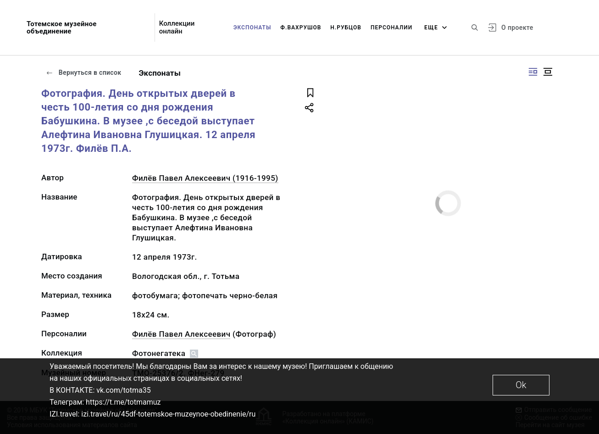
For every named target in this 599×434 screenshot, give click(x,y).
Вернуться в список (83, 72)
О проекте (517, 27)
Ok (521, 384)
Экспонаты (252, 27)
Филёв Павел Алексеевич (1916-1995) (205, 178)
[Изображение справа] (533, 71)
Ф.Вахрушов (300, 27)
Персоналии (391, 27)
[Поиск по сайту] (475, 27)
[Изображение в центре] (547, 71)
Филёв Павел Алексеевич (181, 334)
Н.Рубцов (345, 27)
